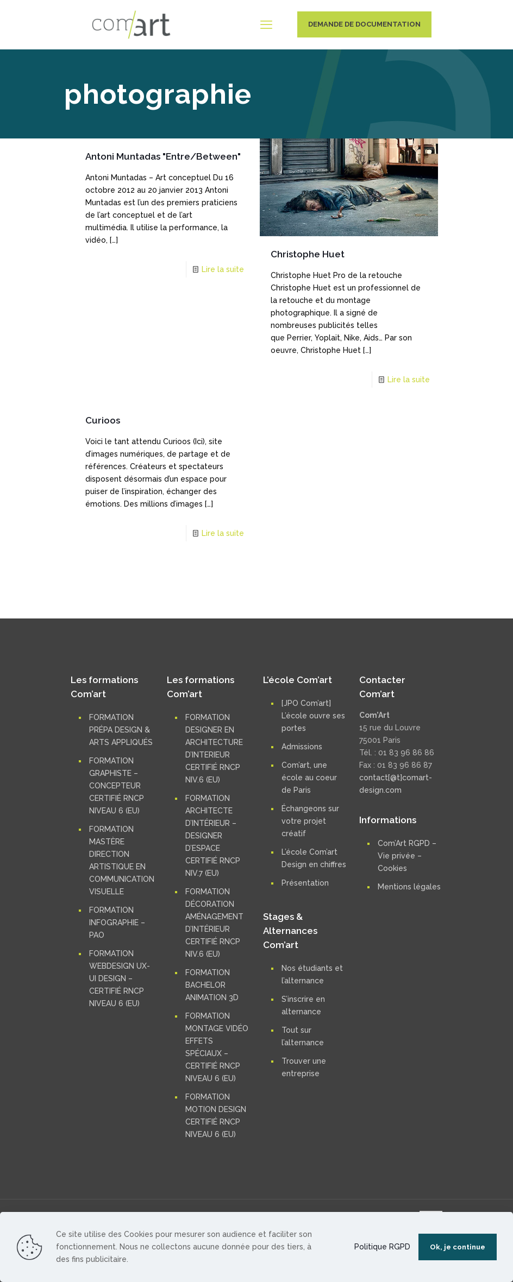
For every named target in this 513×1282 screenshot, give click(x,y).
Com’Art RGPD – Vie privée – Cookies (407, 856)
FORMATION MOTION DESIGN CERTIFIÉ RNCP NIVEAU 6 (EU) (215, 1115)
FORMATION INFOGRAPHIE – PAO (117, 922)
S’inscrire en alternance (303, 1005)
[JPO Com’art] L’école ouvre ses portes (313, 715)
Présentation (305, 883)
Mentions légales (409, 886)
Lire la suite (223, 269)
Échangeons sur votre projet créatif (310, 821)
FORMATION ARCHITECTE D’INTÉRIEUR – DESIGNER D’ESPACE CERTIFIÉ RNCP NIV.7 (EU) (212, 835)
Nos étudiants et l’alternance (312, 974)
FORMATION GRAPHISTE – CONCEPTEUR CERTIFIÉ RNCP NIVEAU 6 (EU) (116, 785)
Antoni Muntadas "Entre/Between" (163, 156)
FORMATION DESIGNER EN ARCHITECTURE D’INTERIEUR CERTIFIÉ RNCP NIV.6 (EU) (214, 748)
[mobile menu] (266, 24)
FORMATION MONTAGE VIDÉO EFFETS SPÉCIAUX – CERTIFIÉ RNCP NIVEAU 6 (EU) (216, 1047)
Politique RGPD (382, 1246)
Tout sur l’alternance (302, 1036)
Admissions (301, 746)
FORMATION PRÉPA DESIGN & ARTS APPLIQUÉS (121, 730)
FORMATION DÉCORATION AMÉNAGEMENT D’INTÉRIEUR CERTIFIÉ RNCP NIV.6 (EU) (214, 922)
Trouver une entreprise (303, 1067)
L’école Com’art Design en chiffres (313, 858)
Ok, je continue (457, 1247)
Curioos (102, 420)
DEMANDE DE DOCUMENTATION (364, 24)
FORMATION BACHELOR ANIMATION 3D (212, 985)
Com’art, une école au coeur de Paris (309, 777)
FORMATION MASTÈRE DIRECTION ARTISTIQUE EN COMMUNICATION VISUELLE (121, 860)
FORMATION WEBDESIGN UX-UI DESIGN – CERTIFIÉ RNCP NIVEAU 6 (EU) (119, 978)
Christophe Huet (308, 254)
